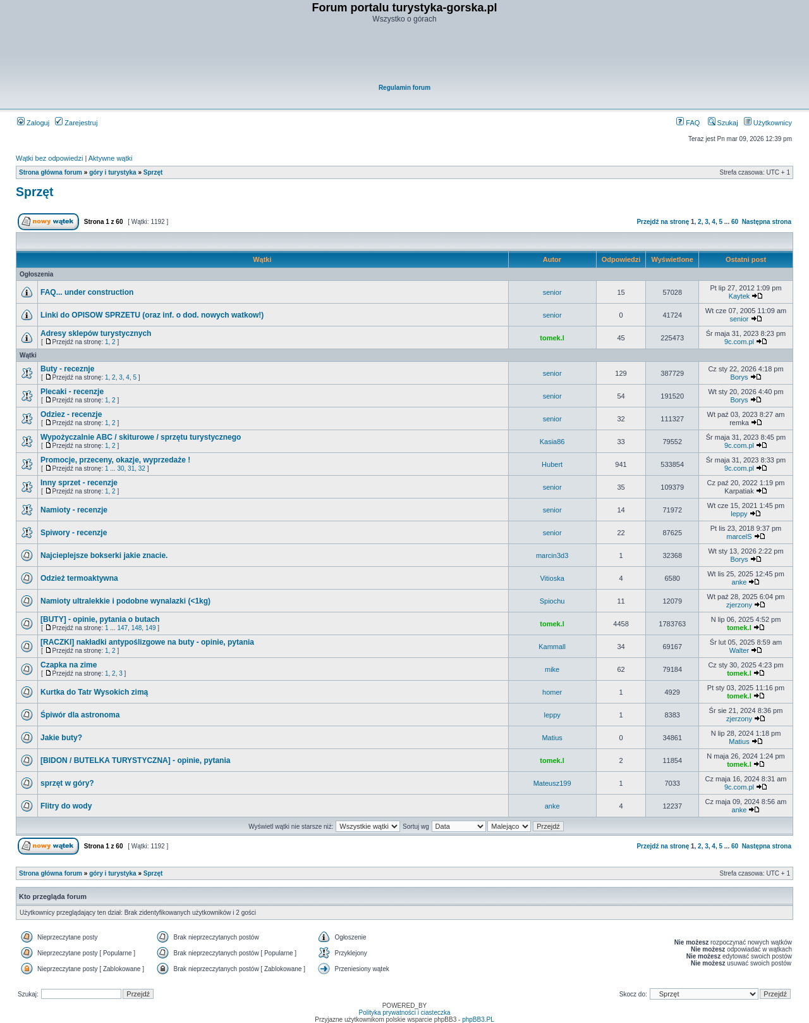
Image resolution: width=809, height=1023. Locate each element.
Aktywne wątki (110, 158)
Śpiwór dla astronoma (79, 714)
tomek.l (552, 338)
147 (122, 627)
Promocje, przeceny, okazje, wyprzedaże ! (115, 460)
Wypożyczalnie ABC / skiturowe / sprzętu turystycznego (140, 437)
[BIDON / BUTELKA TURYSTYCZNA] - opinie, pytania (135, 760)
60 (734, 221)
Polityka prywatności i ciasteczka (404, 1012)
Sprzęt (153, 172)
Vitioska (552, 578)
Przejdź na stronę (662, 221)
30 (120, 468)
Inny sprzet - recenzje (79, 482)
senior (552, 292)
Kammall (552, 646)
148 (136, 627)
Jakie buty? (61, 737)
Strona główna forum (50, 172)
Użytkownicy (768, 123)
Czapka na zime (68, 664)
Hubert (552, 464)
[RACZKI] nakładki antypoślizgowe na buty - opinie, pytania (147, 642)
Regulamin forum (404, 87)
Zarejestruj (76, 123)
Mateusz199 (552, 783)
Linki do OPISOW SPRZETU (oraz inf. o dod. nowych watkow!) (152, 315)
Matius (552, 737)
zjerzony (739, 605)
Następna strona (766, 221)
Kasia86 (552, 441)
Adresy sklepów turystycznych (95, 333)
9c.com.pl (739, 341)
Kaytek (739, 296)
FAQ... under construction (86, 292)
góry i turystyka (112, 172)
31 (131, 468)
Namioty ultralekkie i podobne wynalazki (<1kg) (125, 601)
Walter (739, 650)
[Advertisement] (405, 54)
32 (141, 468)
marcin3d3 (552, 555)
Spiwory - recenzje (73, 532)
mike (552, 669)
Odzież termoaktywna (79, 578)
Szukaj (723, 123)
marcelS (738, 536)
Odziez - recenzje (71, 414)
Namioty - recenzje (73, 509)
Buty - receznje (67, 368)
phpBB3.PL (478, 1019)
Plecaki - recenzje (72, 391)
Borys (739, 377)
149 (150, 627)
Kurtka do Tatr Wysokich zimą (94, 692)
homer (552, 692)
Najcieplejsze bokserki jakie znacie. (103, 555)
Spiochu (552, 601)
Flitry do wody (66, 806)
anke (739, 582)
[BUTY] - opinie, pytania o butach (100, 619)
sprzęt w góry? (67, 783)
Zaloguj (33, 123)
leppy (739, 514)
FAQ (688, 123)
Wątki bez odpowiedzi (49, 158)
